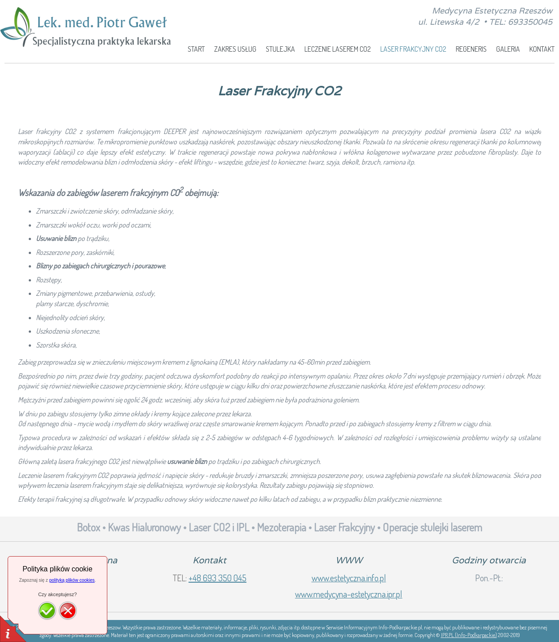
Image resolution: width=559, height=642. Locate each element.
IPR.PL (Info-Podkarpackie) (469, 635)
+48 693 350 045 (217, 578)
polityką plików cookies (72, 580)
